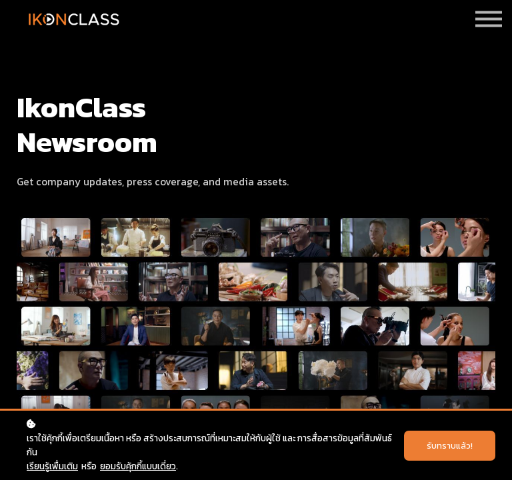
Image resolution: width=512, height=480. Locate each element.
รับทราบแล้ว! (450, 445)
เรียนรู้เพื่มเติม (52, 466)
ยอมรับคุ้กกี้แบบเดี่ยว (138, 466)
